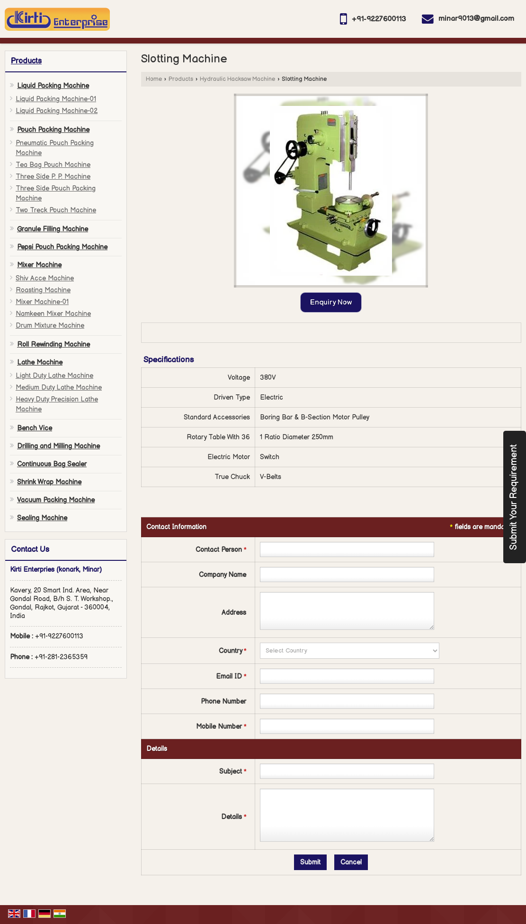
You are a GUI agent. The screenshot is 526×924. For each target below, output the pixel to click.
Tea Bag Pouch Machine (53, 165)
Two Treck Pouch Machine (56, 210)
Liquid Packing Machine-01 (56, 99)
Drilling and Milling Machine (58, 446)
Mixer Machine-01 (42, 302)
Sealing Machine (42, 518)
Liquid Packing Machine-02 (57, 111)
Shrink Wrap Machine (49, 482)
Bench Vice (34, 428)
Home (154, 79)
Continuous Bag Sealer (52, 464)
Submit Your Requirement (513, 497)
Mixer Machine (39, 265)
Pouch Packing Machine (53, 130)
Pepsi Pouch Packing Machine (62, 247)
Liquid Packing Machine (53, 86)
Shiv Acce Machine (45, 278)
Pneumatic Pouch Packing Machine (55, 148)
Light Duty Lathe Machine (54, 376)
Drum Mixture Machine (50, 326)
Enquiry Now (331, 302)
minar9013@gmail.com (476, 18)
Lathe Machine (39, 362)
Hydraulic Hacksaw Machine (237, 79)
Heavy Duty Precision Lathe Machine (57, 404)
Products (26, 61)
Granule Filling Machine (52, 229)
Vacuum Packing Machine (56, 500)
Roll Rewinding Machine (53, 344)
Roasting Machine (43, 290)
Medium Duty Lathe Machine (59, 388)
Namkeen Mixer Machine (53, 314)
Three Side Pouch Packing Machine (56, 193)
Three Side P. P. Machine (53, 177)
